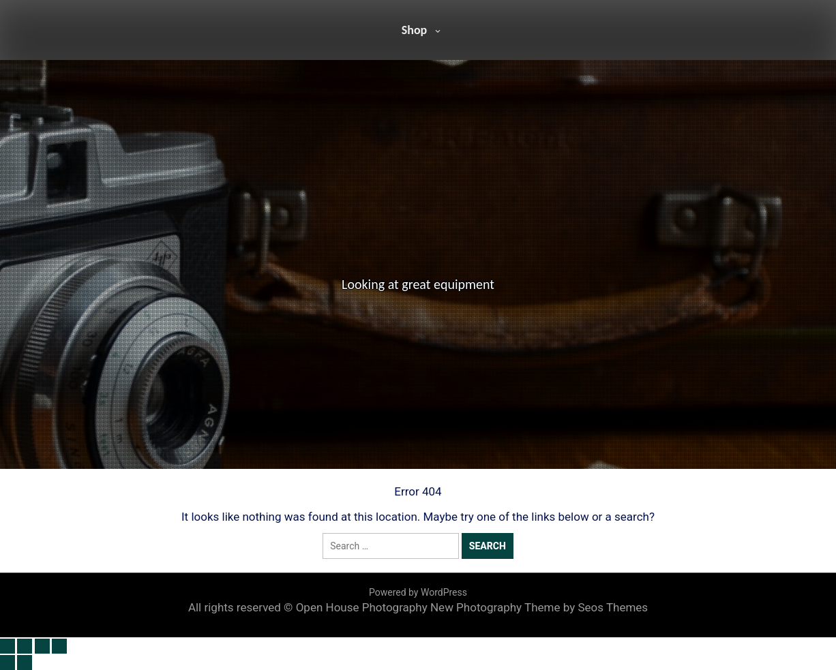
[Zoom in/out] (7, 646)
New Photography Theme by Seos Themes (539, 607)
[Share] (42, 646)
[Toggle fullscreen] (24, 646)
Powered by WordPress (418, 592)
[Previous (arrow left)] (7, 662)
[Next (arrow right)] (24, 662)
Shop (415, 29)
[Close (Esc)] (59, 646)
